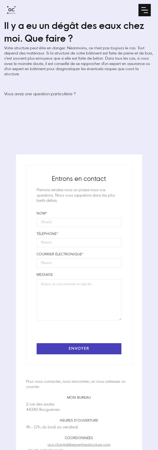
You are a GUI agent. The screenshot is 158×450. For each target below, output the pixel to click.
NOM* (42, 213)
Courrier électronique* (60, 254)
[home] (11, 10)
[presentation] (68, 333)
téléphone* (47, 234)
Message (45, 275)
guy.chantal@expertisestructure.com (79, 445)
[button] (144, 10)
